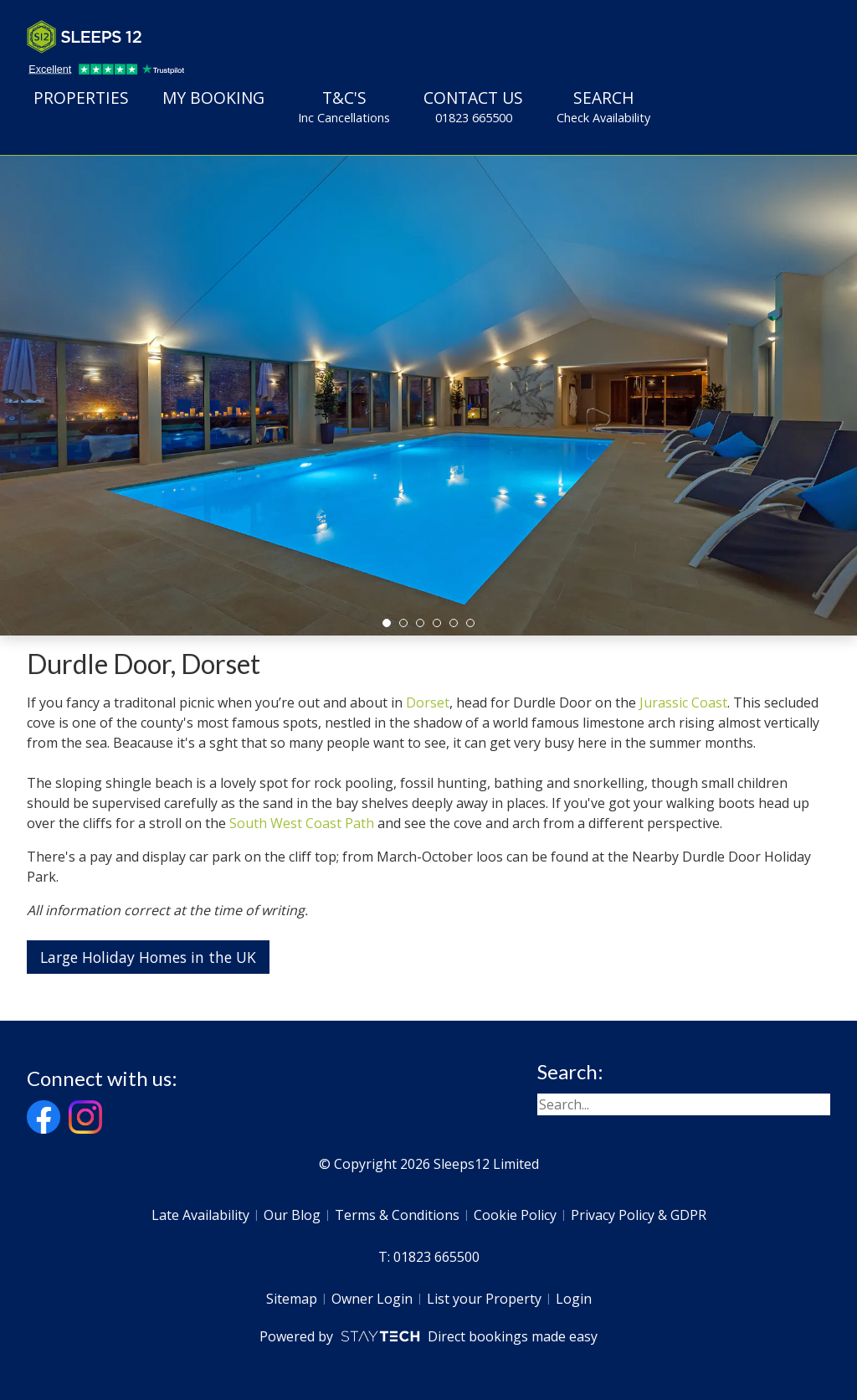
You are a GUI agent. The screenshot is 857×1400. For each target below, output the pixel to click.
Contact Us (473, 106)
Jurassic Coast (683, 702)
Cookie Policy (515, 1215)
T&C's (344, 106)
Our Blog (292, 1215)
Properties (81, 97)
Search (603, 106)
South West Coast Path (301, 823)
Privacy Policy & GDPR (638, 1215)
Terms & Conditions (397, 1215)
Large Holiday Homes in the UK (148, 957)
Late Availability (200, 1215)
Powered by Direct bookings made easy (428, 1336)
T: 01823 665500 (429, 1257)
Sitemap (291, 1298)
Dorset (427, 702)
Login (574, 1298)
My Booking (213, 97)
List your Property (484, 1298)
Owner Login (372, 1298)
